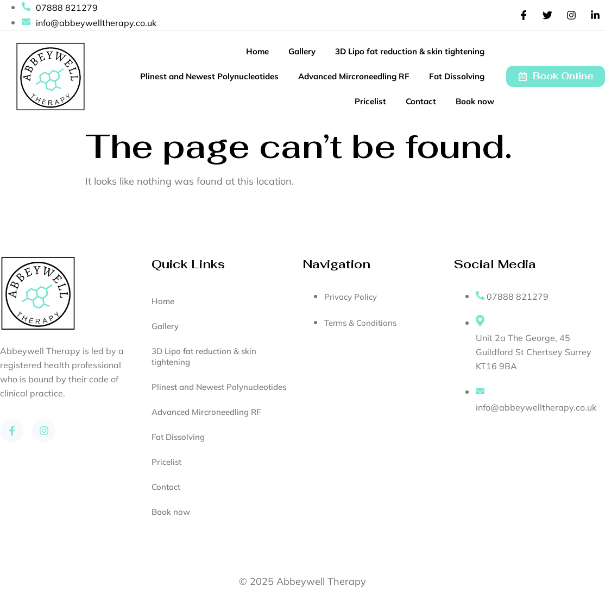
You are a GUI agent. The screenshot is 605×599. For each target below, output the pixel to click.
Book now (475, 101)
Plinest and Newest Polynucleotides (209, 76)
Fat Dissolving (456, 76)
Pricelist (370, 101)
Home (257, 51)
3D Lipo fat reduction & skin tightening (409, 51)
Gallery (302, 51)
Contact (421, 101)
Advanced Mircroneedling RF (353, 76)
